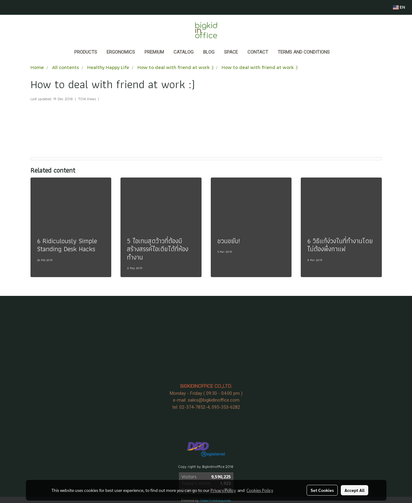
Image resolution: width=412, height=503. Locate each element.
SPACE (231, 52)
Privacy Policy (223, 490)
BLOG (208, 52)
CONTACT (257, 52)
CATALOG (183, 52)
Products (85, 52)
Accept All (355, 490)
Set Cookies (322, 490)
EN (399, 7)
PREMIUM (154, 52)
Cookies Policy (260, 490)
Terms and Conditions (304, 52)
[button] (340, 52)
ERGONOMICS (121, 52)
